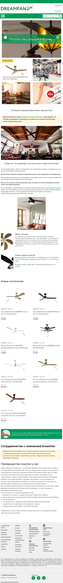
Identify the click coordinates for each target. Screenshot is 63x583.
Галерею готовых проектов (31, 117)
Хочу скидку (19, 535)
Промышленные (34, 531)
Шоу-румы (4, 530)
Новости (3, 549)
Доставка (18, 530)
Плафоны (46, 547)
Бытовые (32, 547)
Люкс (30, 538)
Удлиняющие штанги (47, 544)
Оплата (17, 528)
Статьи (3, 546)
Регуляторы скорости (47, 534)
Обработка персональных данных (19, 540)
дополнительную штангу (52, 188)
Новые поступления (12, 281)
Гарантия (18, 533)
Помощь (17, 525)
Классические (33, 533)
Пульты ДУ (46, 531)
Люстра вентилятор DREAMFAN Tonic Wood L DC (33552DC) (15, 78)
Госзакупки (4, 544)
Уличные (32, 536)
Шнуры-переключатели (48, 550)
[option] (31, 39)
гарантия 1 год (52, 433)
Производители (6, 537)
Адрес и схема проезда (9, 577)
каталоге (24, 264)
